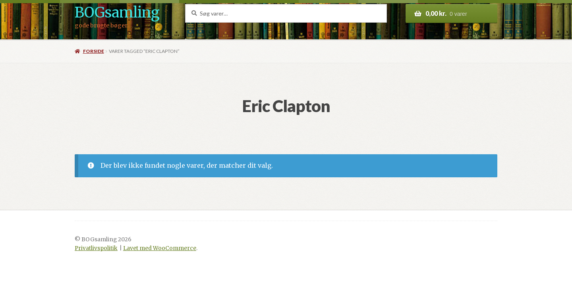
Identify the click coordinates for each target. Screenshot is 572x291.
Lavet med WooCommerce (159, 248)
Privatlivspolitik (96, 248)
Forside (93, 51)
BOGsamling (117, 12)
